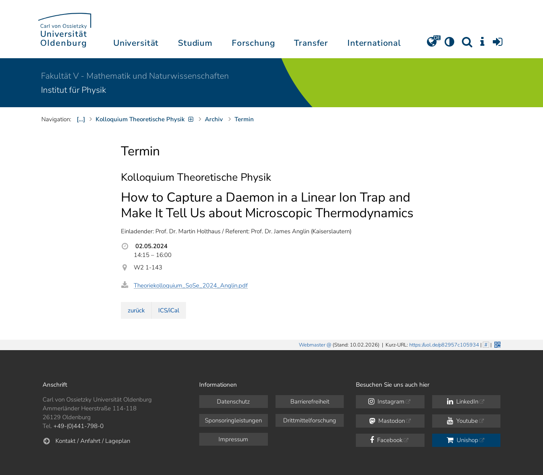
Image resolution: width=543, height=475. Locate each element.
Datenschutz (233, 402)
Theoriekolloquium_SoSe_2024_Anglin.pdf (191, 285)
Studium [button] (195, 43)
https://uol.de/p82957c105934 (444, 345)
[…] (81, 119)
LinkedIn (462, 402)
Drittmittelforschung (309, 420)
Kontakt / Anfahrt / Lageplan (92, 441)
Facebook (386, 440)
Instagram (386, 402)
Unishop (462, 440)
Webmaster (312, 345)
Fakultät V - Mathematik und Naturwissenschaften (135, 76)
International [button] (374, 43)
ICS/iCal (168, 310)
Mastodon (387, 421)
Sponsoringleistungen (233, 420)
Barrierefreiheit (309, 402)
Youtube (462, 421)
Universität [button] (136, 43)
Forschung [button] (253, 43)
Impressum (233, 439)
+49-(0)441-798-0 (78, 426)
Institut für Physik (73, 90)
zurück (136, 310)
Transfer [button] (311, 43)
